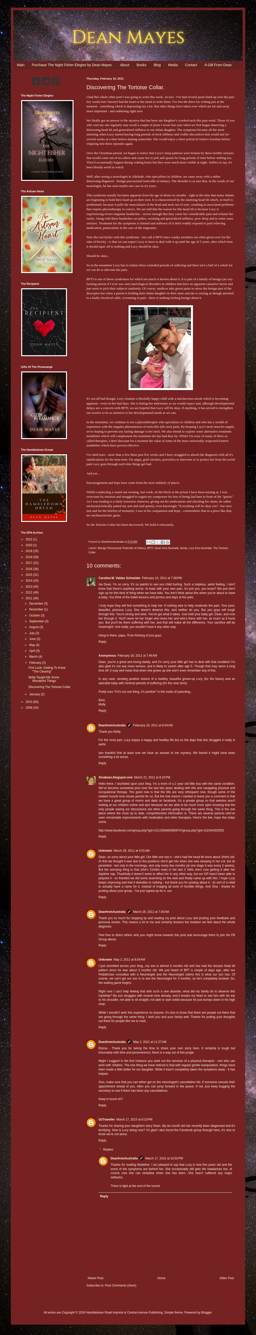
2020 (29, 545)
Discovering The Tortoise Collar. (49, 687)
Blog (157, 65)
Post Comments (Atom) (120, 1285)
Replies (108, 1149)
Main (20, 65)
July (32, 633)
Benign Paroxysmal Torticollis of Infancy (122, 548)
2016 (29, 569)
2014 (29, 580)
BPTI (150, 548)
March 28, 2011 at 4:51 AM (131, 850)
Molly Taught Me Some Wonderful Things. (43, 679)
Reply (102, 641)
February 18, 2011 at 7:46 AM (137, 655)
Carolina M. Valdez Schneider (120, 578)
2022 (29, 539)
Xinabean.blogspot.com (116, 777)
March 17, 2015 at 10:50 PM (164, 1158)
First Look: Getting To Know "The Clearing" (47, 669)
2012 (29, 592)
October (35, 615)
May (32, 645)
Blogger (206, 1312)
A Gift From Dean (218, 65)
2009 (29, 707)
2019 (29, 551)
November (36, 609)
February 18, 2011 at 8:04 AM (153, 725)
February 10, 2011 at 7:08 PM (162, 578)
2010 (29, 702)
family (183, 548)
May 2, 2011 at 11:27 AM (149, 1042)
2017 (29, 563)
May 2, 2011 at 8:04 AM (129, 959)
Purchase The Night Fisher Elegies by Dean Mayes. (72, 65)
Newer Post (95, 1278)
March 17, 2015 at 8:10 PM (134, 1119)
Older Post (226, 1278)
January (35, 694)
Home (161, 1278)
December (36, 603)
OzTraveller (107, 1119)
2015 (29, 575)
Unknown (105, 850)
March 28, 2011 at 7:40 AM (151, 912)
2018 (29, 557)
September (37, 621)
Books (141, 65)
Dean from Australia (167, 548)
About (124, 65)
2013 (29, 586)
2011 (29, 598)
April (32, 651)
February (35, 662)
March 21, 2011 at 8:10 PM (152, 777)
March (34, 656)
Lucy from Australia (200, 548)
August (34, 627)
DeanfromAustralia (112, 725)
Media (173, 65)
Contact (191, 65)
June (33, 639)
